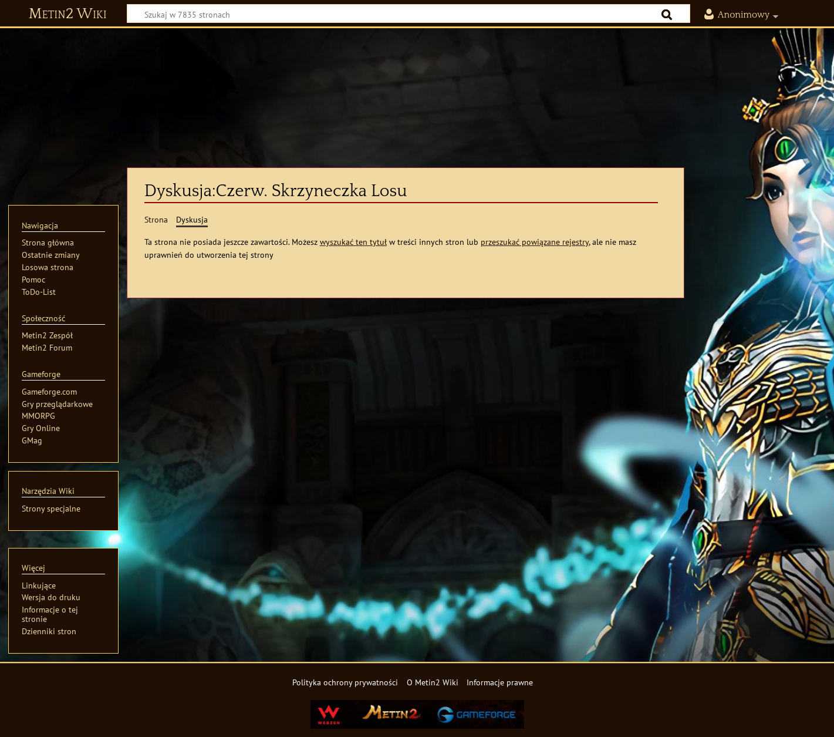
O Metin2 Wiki (432, 682)
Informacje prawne (500, 682)
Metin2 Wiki (68, 14)
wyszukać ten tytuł (353, 241)
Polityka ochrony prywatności (345, 682)
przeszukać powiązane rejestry (535, 241)
